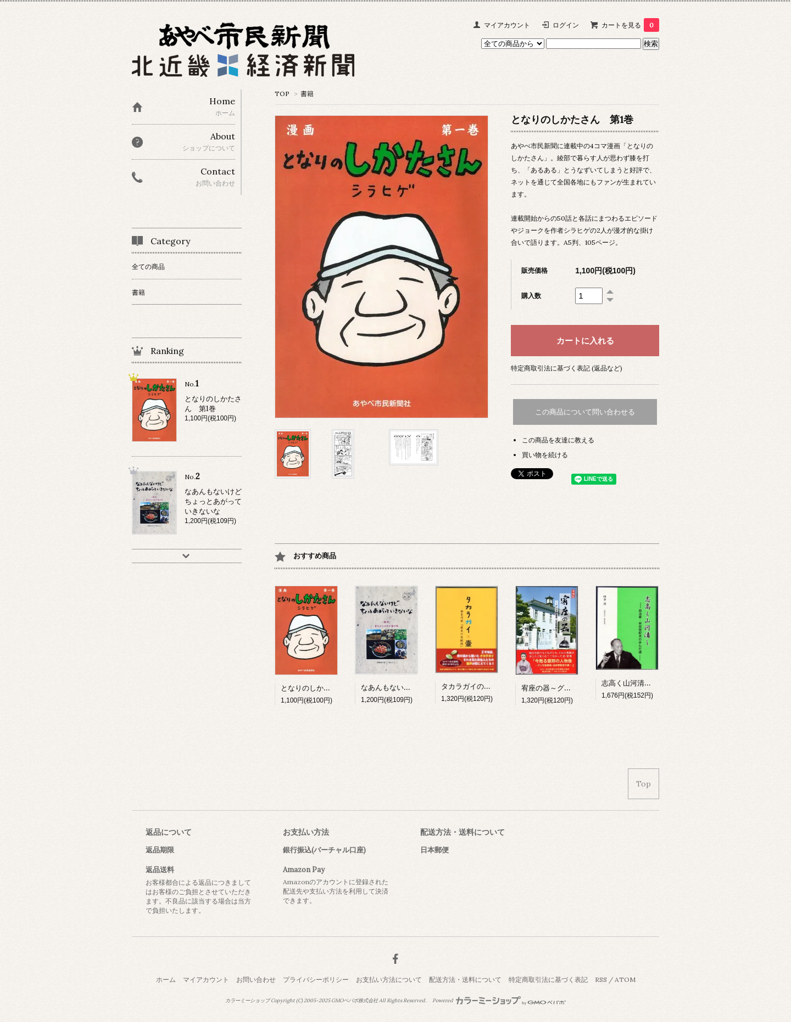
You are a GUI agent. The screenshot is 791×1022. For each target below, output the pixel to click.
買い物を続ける (545, 455)
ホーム (166, 979)
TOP (282, 93)
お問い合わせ (256, 979)
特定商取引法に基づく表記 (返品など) (566, 368)
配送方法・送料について (465, 979)
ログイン (566, 25)
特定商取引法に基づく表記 (548, 979)
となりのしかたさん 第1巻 (325, 688)
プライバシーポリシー (316, 979)
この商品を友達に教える (558, 440)
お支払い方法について (389, 979)
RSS (601, 979)
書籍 (307, 93)
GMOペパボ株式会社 (354, 1000)
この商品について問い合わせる (585, 412)
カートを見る (630, 25)
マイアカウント (507, 25)
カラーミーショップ (247, 1000)
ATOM (625, 979)
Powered (499, 1000)
